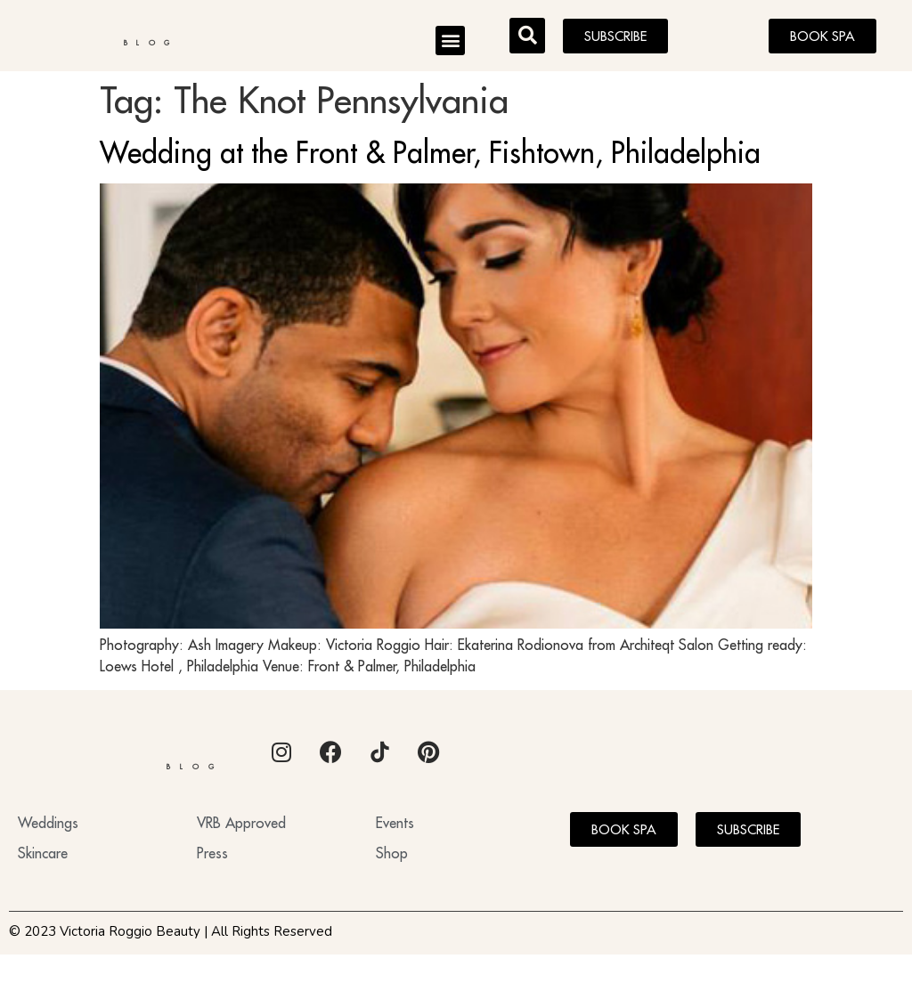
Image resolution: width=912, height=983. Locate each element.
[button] (450, 43)
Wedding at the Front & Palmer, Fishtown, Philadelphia (430, 158)
